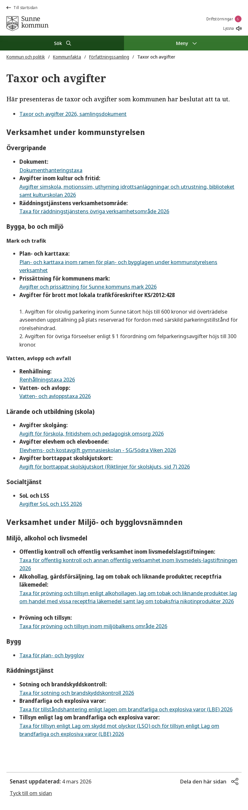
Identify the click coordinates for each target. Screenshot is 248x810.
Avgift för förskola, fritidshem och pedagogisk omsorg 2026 (91, 433)
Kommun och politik (25, 57)
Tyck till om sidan (31, 793)
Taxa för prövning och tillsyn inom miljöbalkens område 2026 (93, 626)
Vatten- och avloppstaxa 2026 (55, 396)
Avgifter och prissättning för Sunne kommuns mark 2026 (88, 286)
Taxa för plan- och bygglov (51, 655)
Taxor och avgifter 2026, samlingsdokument (73, 113)
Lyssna (232, 28)
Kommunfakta (67, 57)
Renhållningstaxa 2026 (47, 379)
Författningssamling (109, 57)
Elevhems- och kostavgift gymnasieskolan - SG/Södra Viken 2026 (97, 450)
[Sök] (62, 43)
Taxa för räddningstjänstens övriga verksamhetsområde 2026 (94, 211)
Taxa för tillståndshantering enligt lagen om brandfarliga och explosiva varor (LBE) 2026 (125, 709)
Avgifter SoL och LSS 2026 (50, 503)
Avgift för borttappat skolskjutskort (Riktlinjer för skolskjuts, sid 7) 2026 (104, 466)
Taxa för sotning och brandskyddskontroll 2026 (76, 692)
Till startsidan (21, 7)
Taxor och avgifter (156, 57)
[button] (209, 781)
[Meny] (186, 43)
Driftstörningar (224, 19)
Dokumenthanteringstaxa (50, 170)
